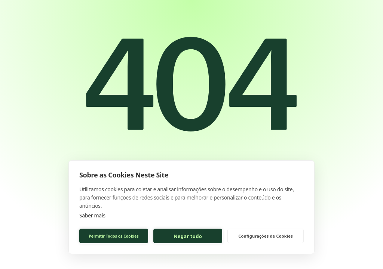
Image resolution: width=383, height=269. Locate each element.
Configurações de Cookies (265, 236)
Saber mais (92, 215)
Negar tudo (188, 236)
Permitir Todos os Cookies (113, 236)
